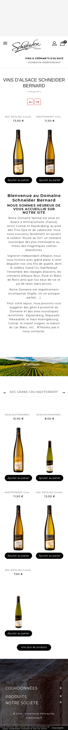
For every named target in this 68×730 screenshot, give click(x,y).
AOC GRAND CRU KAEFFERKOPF (34, 392)
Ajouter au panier (18, 180)
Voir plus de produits (34, 647)
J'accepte (57, 727)
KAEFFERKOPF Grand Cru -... (49, 116)
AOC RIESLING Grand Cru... (18, 116)
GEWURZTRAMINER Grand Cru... (18, 414)
